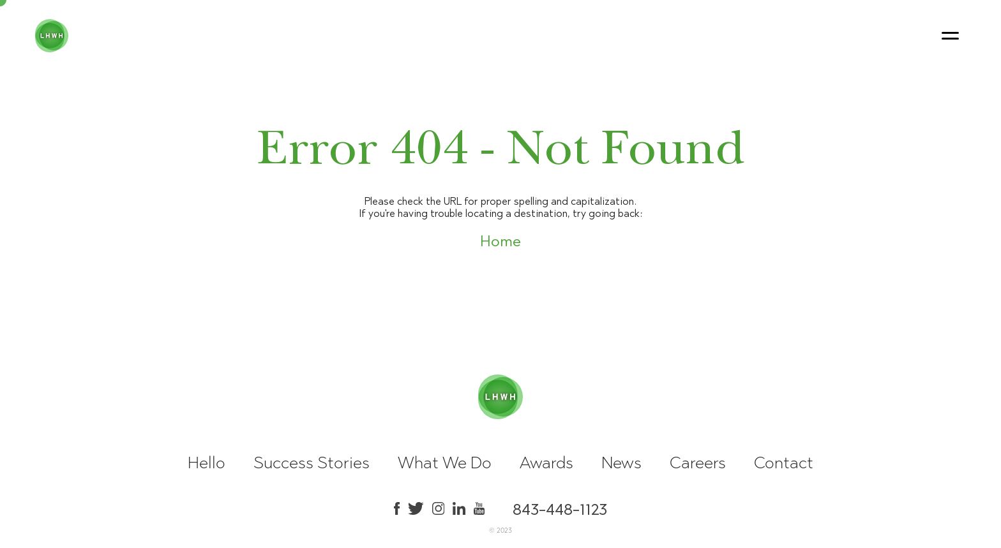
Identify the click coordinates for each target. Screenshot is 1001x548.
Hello (206, 463)
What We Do (445, 463)
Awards (546, 463)
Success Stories (311, 463)
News (621, 463)
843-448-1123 (560, 508)
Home (500, 241)
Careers (698, 463)
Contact (783, 463)
